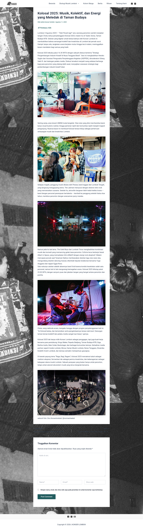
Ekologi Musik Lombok (73, 3)
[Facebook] (132, 4)
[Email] (75, 517)
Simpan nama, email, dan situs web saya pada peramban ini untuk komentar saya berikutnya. (71, 490)
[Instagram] (135, 4)
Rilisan (110, 3)
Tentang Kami (122, 3)
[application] (82, 3)
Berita (102, 3)
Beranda (57, 3)
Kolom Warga (91, 3)
